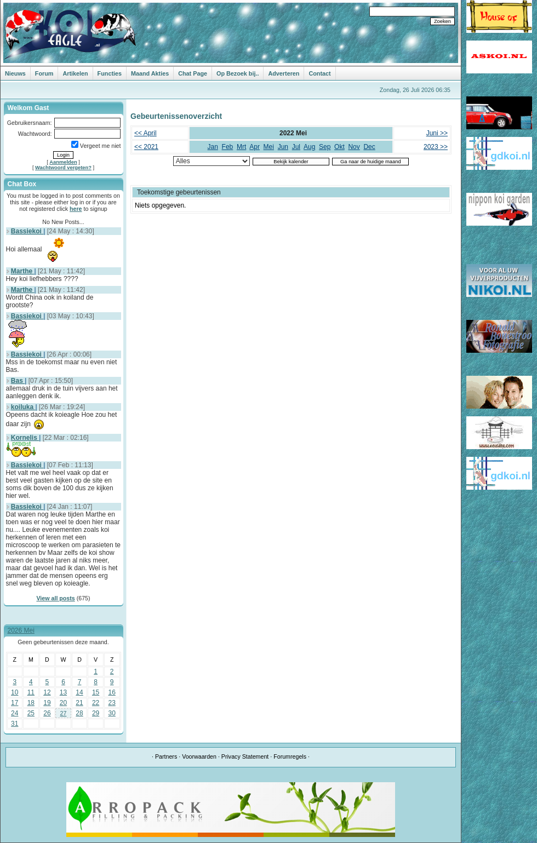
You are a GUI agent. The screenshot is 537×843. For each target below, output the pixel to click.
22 (95, 703)
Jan (213, 147)
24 (14, 713)
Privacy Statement (244, 756)
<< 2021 (146, 147)
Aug (309, 147)
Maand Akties (150, 73)
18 (31, 703)
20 (63, 703)
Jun (283, 147)
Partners (166, 756)
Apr (254, 147)
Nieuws (15, 73)
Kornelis (25, 437)
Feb (227, 147)
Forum (44, 73)
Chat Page (192, 73)
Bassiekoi (27, 231)
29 (95, 713)
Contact (319, 73)
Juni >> (437, 133)
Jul (296, 147)
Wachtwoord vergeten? (63, 167)
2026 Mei (21, 630)
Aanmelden (63, 162)
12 (46, 692)
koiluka (23, 407)
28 (79, 713)
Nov (353, 147)
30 (112, 713)
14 (79, 692)
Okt (339, 147)
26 (46, 713)
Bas (18, 381)
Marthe (23, 271)
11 (31, 692)
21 (79, 703)
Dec (369, 147)
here (76, 208)
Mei (269, 147)
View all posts (55, 598)
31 (14, 723)
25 (31, 713)
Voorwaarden (199, 756)
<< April (145, 133)
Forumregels (289, 756)
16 (112, 692)
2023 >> (436, 147)
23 (112, 703)
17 (14, 703)
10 (14, 692)
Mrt (241, 147)
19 (46, 703)
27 (63, 713)
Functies (110, 73)
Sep (324, 147)
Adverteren (283, 73)
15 (95, 692)
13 (63, 692)
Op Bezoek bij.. (237, 73)
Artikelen (75, 73)
